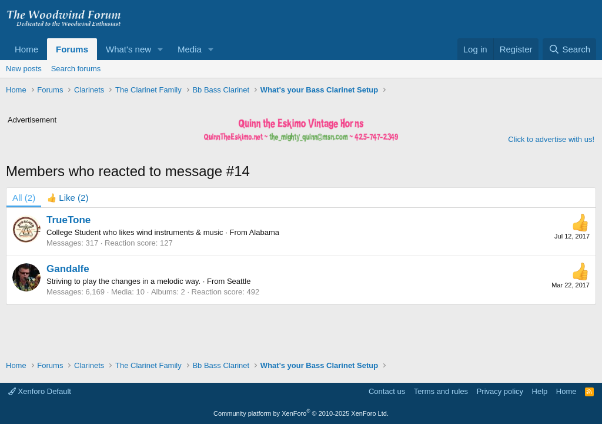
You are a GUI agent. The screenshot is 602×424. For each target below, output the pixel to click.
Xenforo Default (39, 391)
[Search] (569, 49)
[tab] (67, 197)
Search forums (76, 68)
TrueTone (68, 220)
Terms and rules (441, 391)
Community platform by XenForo (301, 413)
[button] (160, 49)
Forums (72, 49)
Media (190, 49)
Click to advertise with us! (551, 139)
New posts (24, 68)
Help (540, 391)
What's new (128, 49)
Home (26, 49)
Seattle (238, 281)
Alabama (264, 232)
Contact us (387, 391)
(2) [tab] (23, 198)
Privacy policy (500, 391)
